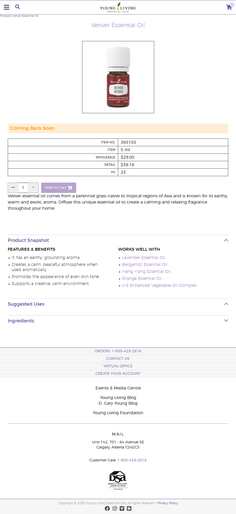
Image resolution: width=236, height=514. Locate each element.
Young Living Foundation (118, 413)
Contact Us (118, 359)
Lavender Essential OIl (143, 258)
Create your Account (118, 374)
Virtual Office (118, 366)
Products (6, 16)
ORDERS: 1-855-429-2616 (118, 351)
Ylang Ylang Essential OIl (146, 272)
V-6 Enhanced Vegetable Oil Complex (159, 285)
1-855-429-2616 (132, 460)
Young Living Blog (118, 398)
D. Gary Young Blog (118, 403)
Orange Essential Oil (142, 278)
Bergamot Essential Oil (144, 265)
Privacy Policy (168, 503)
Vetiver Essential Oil (25, 16)
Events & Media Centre (118, 388)
